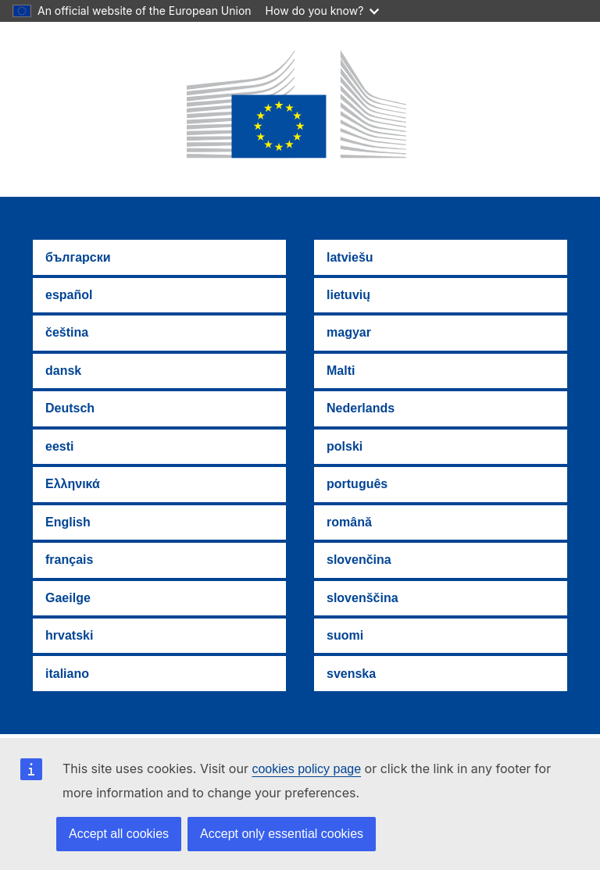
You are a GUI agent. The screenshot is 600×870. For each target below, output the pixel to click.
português (357, 483)
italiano (67, 673)
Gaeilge (68, 597)
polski (344, 446)
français (69, 559)
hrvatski (69, 635)
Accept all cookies (119, 833)
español (68, 294)
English (68, 522)
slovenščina (362, 597)
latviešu (350, 257)
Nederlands (361, 408)
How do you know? (323, 10)
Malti (341, 370)
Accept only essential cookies (281, 833)
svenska (351, 673)
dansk (63, 370)
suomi (345, 635)
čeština (66, 332)
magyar (349, 332)
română (349, 522)
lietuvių (348, 294)
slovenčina (359, 559)
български (78, 257)
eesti (59, 446)
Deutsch (70, 408)
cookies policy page (306, 769)
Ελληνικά (72, 483)
